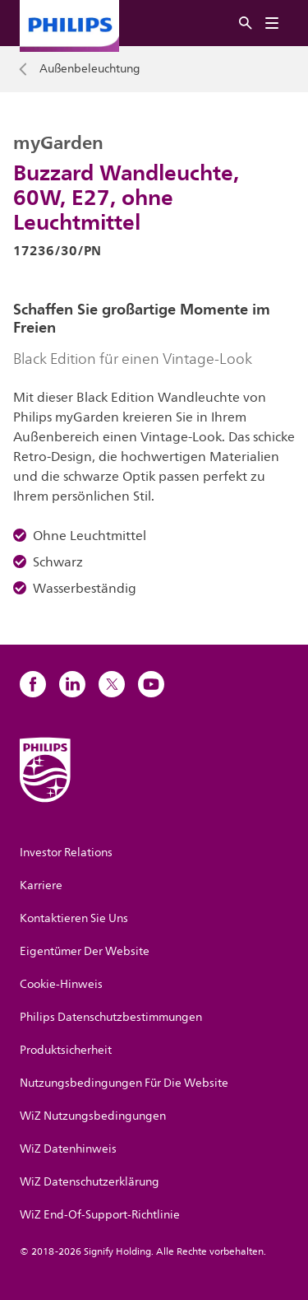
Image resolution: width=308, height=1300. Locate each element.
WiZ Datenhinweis (68, 1148)
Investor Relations (66, 852)
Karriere (41, 885)
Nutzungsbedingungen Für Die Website (124, 1083)
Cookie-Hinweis (61, 984)
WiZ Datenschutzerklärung (89, 1181)
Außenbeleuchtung (89, 69)
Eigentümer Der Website (84, 951)
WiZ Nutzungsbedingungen (93, 1116)
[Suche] (245, 23)
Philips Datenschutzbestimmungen (111, 1017)
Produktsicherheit (66, 1050)
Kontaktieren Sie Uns (74, 918)
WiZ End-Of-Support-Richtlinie (100, 1214)
